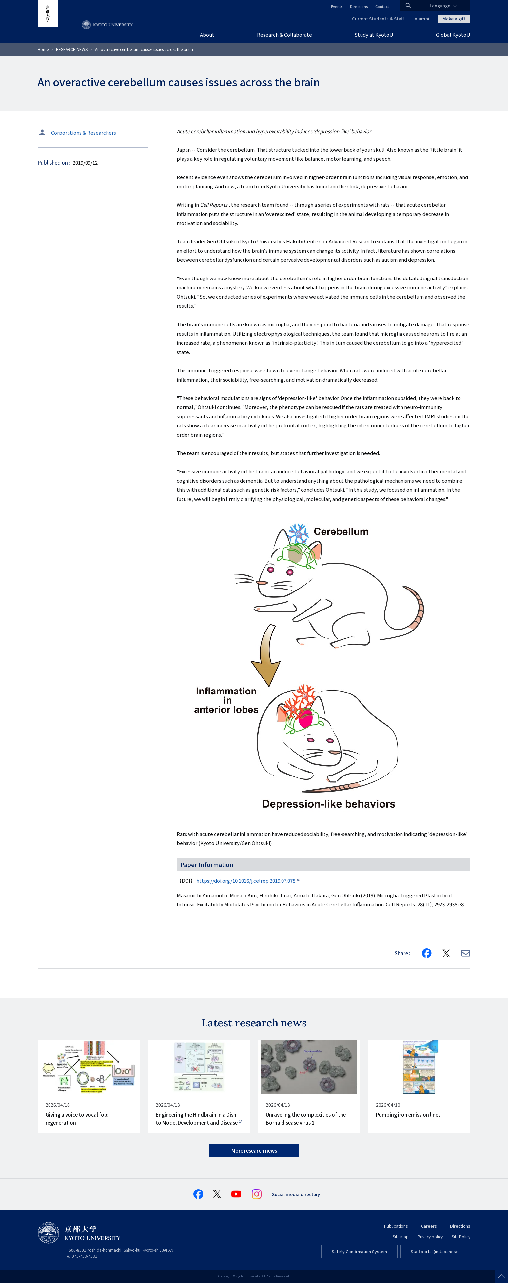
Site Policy (461, 1236)
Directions (359, 6)
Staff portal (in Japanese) (435, 1251)
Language (440, 5)
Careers (429, 1226)
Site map (401, 1236)
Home (43, 49)
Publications (396, 1226)
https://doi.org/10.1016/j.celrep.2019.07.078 (246, 880)
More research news (254, 1150)
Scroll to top (501, 1276)
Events (337, 6)
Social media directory (296, 1194)
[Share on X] (446, 953)
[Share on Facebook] (427, 953)
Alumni (422, 18)
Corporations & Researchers (83, 132)
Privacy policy (430, 1236)
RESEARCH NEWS (72, 49)
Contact (382, 6)
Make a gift (453, 18)
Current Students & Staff (378, 18)
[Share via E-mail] (465, 953)
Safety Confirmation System (359, 1251)
